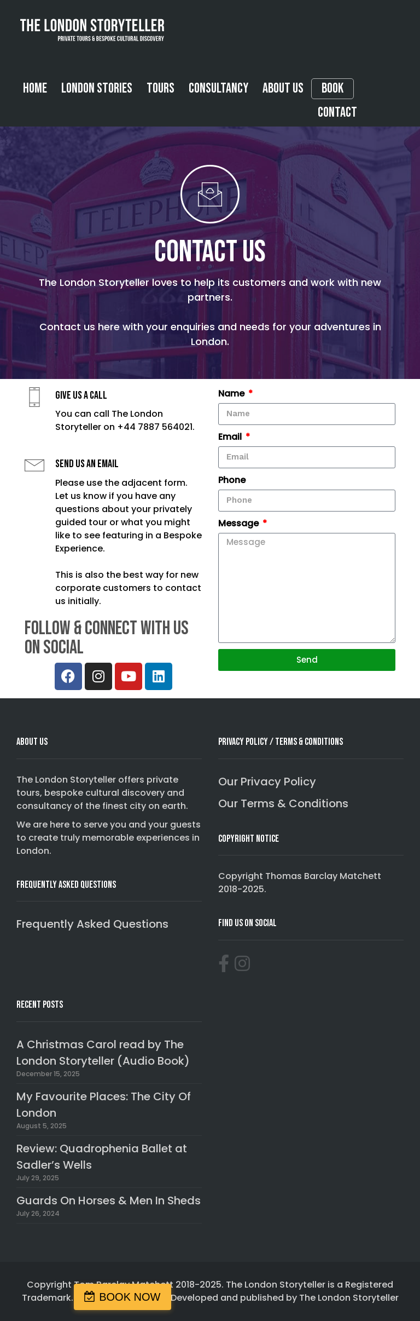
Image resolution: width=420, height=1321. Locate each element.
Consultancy (218, 88)
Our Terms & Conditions (283, 803)
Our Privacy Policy (267, 781)
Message (239, 523)
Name (232, 393)
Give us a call (81, 395)
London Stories (96, 88)
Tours (160, 88)
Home (35, 88)
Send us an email (87, 463)
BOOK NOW (129, 1297)
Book (332, 88)
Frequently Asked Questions (92, 924)
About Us (283, 88)
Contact (337, 112)
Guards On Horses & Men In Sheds (108, 1200)
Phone (232, 480)
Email (231, 436)
